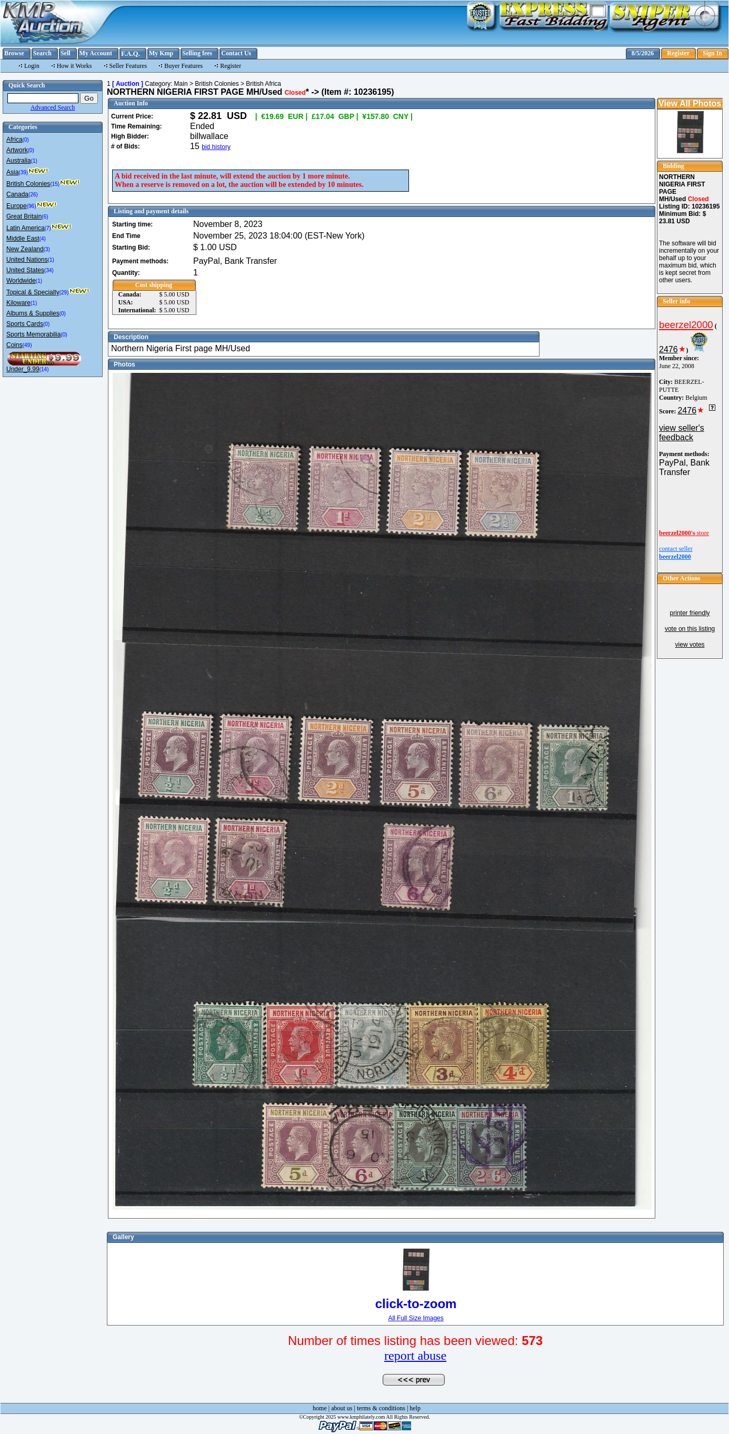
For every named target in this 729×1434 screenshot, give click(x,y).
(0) (26, 140)
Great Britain (24, 216)
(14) (44, 369)
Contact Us (236, 53)
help (415, 1408)
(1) (34, 161)
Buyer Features (183, 66)
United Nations (27, 259)
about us (341, 1408)
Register (678, 53)
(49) (27, 345)
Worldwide (21, 280)
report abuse (415, 1355)
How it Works (74, 66)
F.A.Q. (130, 53)
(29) (64, 292)
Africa (14, 139)
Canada (17, 194)
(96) (31, 206)
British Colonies (28, 183)
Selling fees (197, 53)
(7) (48, 228)
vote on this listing (690, 628)
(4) (42, 239)
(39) (23, 172)
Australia (18, 160)
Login (31, 66)
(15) (54, 184)
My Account (95, 53)
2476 (668, 349)
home (320, 1408)
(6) (45, 217)
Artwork (17, 150)
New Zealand (25, 249)
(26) (33, 194)
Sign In (712, 53)
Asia (12, 172)
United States (25, 270)
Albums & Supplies (32, 313)
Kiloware (18, 302)
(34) (49, 270)
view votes (690, 644)
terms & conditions (381, 1408)
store (684, 533)
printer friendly (690, 613)
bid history (216, 147)
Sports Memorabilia (33, 334)
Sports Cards (24, 324)
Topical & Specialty (32, 292)
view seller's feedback (681, 432)
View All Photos (689, 103)
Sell (66, 53)
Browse (14, 53)
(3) (47, 249)
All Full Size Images (415, 1318)
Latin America (25, 228)
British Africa (263, 83)
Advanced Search (53, 107)
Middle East (22, 238)
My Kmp (161, 53)
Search (42, 53)
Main (181, 83)
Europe (16, 206)
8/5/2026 (643, 53)
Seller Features (128, 66)
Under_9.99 (22, 369)
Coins (14, 345)
